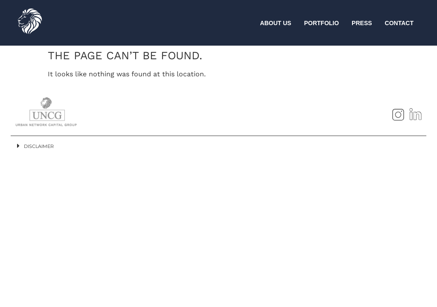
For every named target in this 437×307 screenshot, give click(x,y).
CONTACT (399, 23)
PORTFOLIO (321, 23)
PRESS (362, 23)
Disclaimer (39, 146)
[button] (218, 146)
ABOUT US (275, 23)
